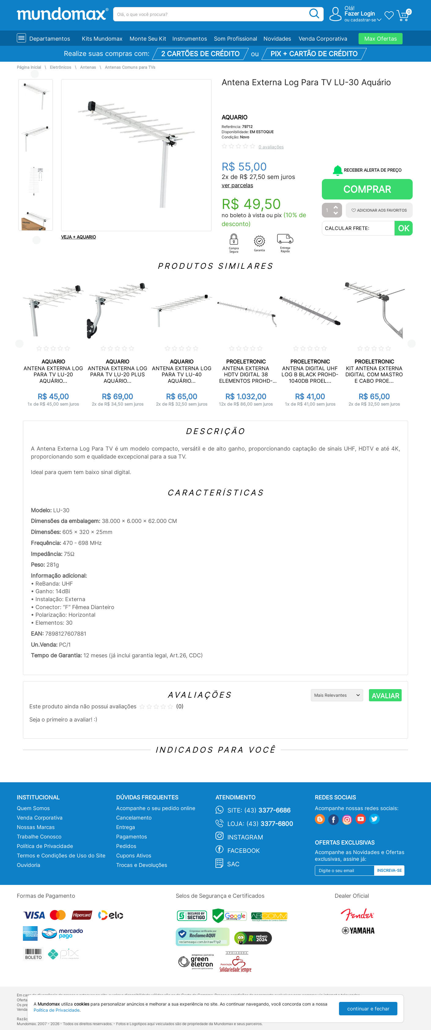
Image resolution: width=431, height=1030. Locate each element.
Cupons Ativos (133, 856)
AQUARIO (234, 117)
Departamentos (49, 38)
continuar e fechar (368, 1009)
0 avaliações (271, 146)
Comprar (367, 189)
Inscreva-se (389, 870)
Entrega (125, 827)
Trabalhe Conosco (39, 837)
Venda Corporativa (323, 38)
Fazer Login (359, 13)
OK (403, 228)
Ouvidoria (28, 865)
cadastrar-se (363, 19)
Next (36, 240)
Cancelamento (134, 818)
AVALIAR (385, 696)
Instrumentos (189, 38)
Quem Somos (33, 808)
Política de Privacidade (45, 846)
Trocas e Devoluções (141, 865)
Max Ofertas (380, 38)
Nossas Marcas (36, 827)
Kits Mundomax (102, 38)
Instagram (245, 837)
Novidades (277, 38)
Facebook (243, 850)
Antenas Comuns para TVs (130, 67)
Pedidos (126, 846)
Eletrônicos (60, 67)
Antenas (88, 67)
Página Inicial (29, 67)
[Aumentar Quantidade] (336, 207)
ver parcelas (237, 185)
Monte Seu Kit (148, 38)
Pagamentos (131, 837)
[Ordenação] (337, 695)
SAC (233, 864)
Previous (35, 74)
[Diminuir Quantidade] (336, 213)
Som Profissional (235, 38)
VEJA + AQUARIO (78, 236)
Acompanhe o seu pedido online (155, 808)
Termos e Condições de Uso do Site (61, 856)
